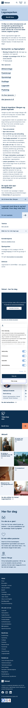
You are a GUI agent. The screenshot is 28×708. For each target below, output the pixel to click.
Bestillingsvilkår (5, 601)
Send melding (4, 667)
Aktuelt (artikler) (5, 588)
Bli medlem (4, 583)
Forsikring (3, 592)
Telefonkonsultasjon (6, 665)
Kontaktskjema (5, 674)
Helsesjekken (4, 613)
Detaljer (21, 371)
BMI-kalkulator (5, 626)
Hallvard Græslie (8, 391)
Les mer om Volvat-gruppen (9, 320)
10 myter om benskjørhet (19, 440)
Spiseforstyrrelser (6, 628)
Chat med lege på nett (7, 660)
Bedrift (3, 590)
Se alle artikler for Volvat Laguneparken (10, 498)
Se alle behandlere (7, 402)
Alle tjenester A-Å (7, 99)
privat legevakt (7, 58)
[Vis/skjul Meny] (25, 2)
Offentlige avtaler (6, 594)
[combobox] (16, 2)
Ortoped (3, 649)
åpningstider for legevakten (15, 257)
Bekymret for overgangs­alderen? (7, 484)
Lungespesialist (5, 653)
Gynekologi (6, 77)
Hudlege (5, 81)
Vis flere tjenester (7, 95)
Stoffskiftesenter (5, 622)
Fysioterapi (6, 73)
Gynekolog (4, 638)
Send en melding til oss (8, 241)
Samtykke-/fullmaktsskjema (8, 669)
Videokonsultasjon (6, 663)
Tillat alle (14, 376)
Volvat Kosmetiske (6, 617)
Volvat (3, 578)
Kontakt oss (4, 658)
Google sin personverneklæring (14, 304)
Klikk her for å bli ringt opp (10, 231)
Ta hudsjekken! (19, 469)
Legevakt (5, 86)
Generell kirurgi (5, 651)
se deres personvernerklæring (14, 345)
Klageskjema (4, 672)
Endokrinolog (4, 635)
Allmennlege (6, 69)
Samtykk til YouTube (14, 308)
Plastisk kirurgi (5, 644)
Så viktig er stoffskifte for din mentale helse (6, 456)
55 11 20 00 (8, 61)
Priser (2, 581)
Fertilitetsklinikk (5, 619)
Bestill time (4, 633)
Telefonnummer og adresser (8, 676)
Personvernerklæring (6, 603)
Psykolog (5, 90)
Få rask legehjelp (6, 215)
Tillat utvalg (14, 381)
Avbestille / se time (6, 585)
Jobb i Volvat (4, 597)
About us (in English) (6, 599)
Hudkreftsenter (5, 615)
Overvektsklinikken (6, 624)
